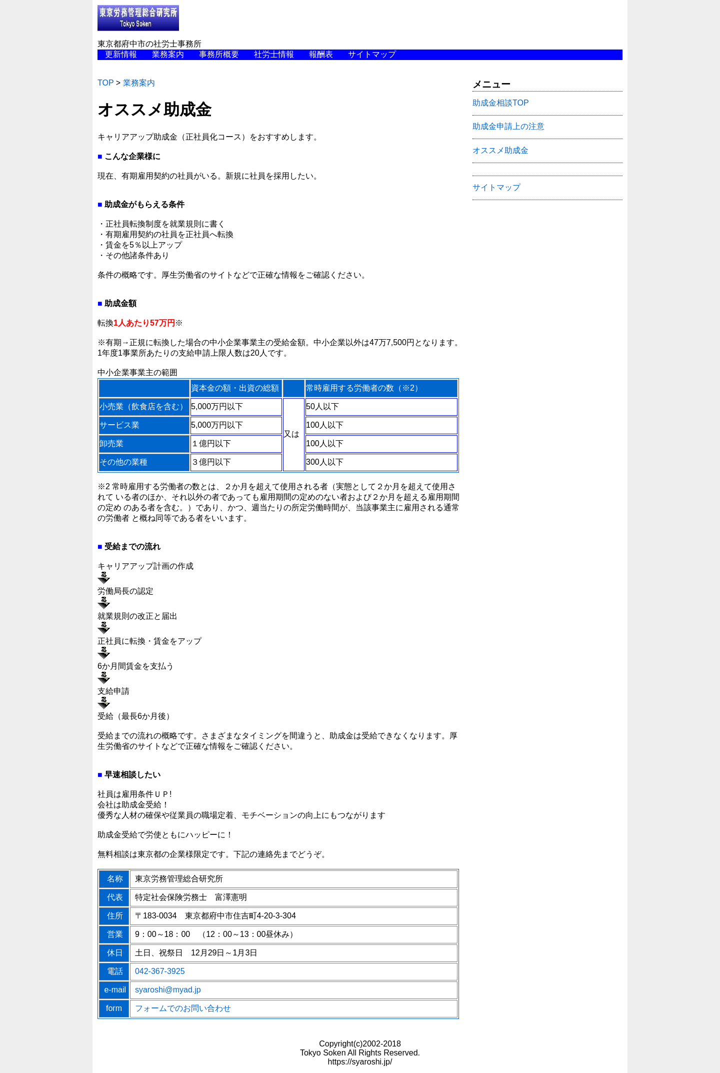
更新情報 (121, 54)
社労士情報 (274, 54)
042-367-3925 (160, 971)
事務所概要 (219, 54)
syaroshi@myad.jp (168, 989)
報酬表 (321, 54)
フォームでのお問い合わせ (183, 1008)
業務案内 (168, 54)
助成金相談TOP (500, 103)
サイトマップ (372, 54)
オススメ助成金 (500, 150)
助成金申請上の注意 (508, 126)
